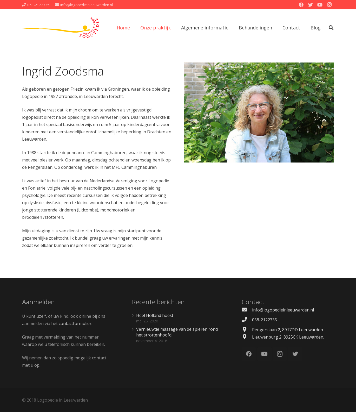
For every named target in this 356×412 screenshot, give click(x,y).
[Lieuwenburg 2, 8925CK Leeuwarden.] (247, 337)
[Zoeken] (331, 28)
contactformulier (75, 323)
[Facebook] (301, 4)
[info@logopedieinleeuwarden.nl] (247, 310)
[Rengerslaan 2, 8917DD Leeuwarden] (247, 329)
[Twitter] (310, 4)
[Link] (60, 27)
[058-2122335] (247, 319)
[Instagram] (329, 4)
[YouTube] (320, 4)
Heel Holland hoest (154, 315)
